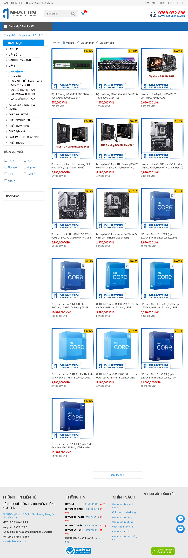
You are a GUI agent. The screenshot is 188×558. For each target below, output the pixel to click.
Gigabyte (12, 167)
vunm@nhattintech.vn (14, 541)
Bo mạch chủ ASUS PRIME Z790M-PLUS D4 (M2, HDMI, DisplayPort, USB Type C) (71, 236)
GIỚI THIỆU (166, 3)
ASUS (11, 160)
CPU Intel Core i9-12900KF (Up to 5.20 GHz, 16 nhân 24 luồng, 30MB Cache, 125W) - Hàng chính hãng (71, 446)
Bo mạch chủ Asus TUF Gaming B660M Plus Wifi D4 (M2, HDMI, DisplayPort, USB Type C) (117, 166)
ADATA (12, 181)
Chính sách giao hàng (122, 522)
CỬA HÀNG (150, 3)
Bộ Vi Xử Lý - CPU (19, 85)
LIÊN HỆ (180, 3)
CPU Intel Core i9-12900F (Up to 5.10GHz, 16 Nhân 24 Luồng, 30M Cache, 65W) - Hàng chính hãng (158, 376)
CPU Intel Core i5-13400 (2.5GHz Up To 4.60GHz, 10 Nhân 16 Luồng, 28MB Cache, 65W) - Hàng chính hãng (161, 306)
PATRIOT (32, 174)
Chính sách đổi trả (121, 531)
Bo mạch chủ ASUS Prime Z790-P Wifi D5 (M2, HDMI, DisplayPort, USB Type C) (162, 166)
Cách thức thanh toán (122, 527)
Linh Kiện (15, 76)
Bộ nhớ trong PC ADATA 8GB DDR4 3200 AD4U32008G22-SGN (70, 96)
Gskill (10, 174)
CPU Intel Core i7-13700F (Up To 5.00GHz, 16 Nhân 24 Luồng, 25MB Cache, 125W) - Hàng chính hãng (159, 236)
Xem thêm (117, 474)
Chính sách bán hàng (122, 517)
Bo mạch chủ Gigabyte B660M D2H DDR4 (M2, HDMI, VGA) (159, 96)
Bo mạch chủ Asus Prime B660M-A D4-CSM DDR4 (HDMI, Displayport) (117, 236)
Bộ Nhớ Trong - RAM (22, 89)
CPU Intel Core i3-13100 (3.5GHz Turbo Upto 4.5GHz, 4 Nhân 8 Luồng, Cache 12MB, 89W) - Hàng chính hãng (117, 376)
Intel (29, 160)
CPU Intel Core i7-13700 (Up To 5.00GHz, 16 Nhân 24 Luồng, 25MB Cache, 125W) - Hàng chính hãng (69, 306)
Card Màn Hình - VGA (22, 98)
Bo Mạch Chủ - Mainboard (25, 81)
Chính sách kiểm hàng (124, 512)
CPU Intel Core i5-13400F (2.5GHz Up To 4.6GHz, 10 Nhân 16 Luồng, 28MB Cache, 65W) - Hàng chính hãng (117, 306)
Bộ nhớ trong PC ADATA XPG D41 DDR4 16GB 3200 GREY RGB (117, 96)
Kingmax (31, 167)
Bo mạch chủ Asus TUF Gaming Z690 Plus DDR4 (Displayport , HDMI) (71, 166)
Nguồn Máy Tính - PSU (22, 94)
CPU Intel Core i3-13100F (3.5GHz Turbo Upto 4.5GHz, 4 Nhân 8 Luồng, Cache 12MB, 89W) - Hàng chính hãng (72, 376)
